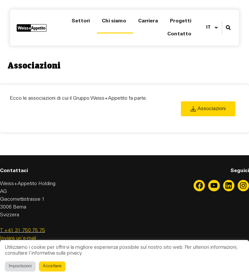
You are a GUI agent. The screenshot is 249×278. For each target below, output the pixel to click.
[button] (228, 27)
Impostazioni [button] (20, 266)
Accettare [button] (52, 266)
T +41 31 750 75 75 (22, 230)
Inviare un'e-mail (18, 238)
